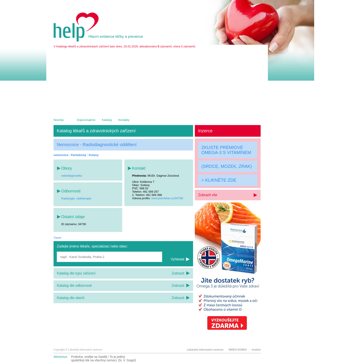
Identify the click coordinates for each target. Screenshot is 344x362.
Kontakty (123, 120)
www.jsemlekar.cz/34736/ (167, 198)
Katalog (107, 120)
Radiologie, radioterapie (76, 198)
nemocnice (61, 155)
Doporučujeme (86, 120)
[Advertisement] (157, 81)
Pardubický (78, 155)
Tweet (57, 237)
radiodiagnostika (71, 175)
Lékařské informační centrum (205, 349)
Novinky (59, 120)
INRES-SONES (238, 349)
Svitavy (94, 155)
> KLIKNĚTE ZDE (218, 180)
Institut (256, 349)
